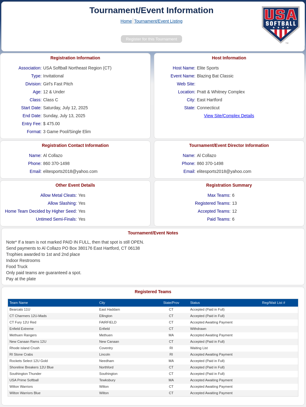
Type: (36, 75)
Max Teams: (218, 195)
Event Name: (183, 75)
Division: (33, 83)
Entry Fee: (32, 123)
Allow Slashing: (62, 203)
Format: (34, 131)
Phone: (35, 163)
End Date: (32, 115)
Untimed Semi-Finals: (56, 219)
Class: (36, 99)
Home (126, 21)
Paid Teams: (219, 219)
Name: (35, 155)
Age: (37, 91)
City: (191, 99)
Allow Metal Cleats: (58, 195)
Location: (187, 91)
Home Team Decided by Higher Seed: (41, 211)
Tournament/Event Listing (158, 21)
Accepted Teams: (214, 211)
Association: (30, 67)
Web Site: (186, 83)
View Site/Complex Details (229, 115)
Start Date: (31, 107)
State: (190, 107)
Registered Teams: (212, 203)
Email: (36, 171)
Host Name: (184, 67)
